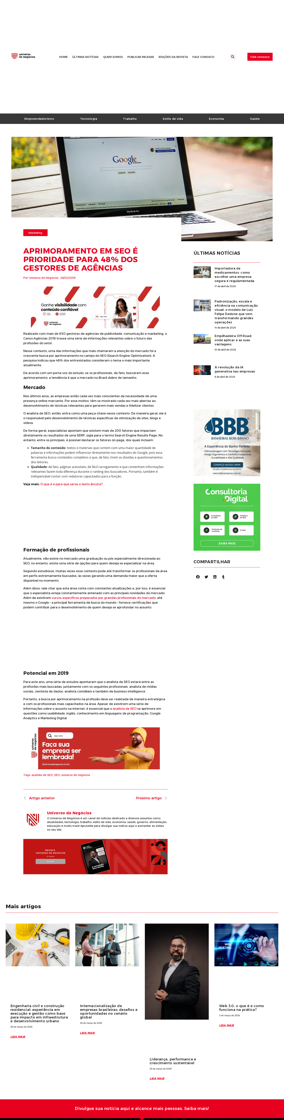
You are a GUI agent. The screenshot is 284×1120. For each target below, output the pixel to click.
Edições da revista (173, 57)
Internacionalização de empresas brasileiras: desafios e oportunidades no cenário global (108, 1011)
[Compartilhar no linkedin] (215, 577)
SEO (57, 775)
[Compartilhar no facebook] (198, 577)
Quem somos (113, 57)
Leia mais (17, 1036)
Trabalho (130, 119)
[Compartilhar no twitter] (206, 577)
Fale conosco (203, 57)
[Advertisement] (95, 516)
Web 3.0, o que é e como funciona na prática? (241, 1008)
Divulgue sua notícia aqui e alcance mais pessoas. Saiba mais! (142, 1108)
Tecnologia (88, 119)
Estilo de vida (173, 119)
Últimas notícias (85, 57)
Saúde (255, 119)
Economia (216, 119)
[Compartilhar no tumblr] (223, 577)
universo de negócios (75, 775)
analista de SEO (42, 775)
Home (63, 57)
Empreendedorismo (39, 119)
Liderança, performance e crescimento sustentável (173, 1061)
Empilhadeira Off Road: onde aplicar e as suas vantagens (233, 340)
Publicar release (140, 57)
